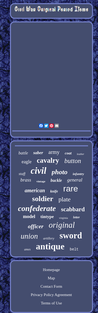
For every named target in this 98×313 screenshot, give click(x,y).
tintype (47, 216)
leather (80, 154)
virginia (63, 217)
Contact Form (51, 286)
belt (74, 249)
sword (71, 235)
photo (60, 172)
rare (70, 188)
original (62, 225)
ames (27, 249)
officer (35, 226)
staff (22, 174)
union (29, 236)
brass (25, 180)
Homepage (51, 270)
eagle (27, 161)
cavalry (48, 160)
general (74, 180)
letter (76, 217)
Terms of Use (51, 303)
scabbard (73, 209)
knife (54, 191)
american (35, 190)
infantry (78, 174)
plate (65, 199)
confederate (37, 208)
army (54, 152)
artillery (48, 238)
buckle (56, 180)
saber (38, 152)
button (72, 160)
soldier (42, 199)
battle (23, 153)
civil (38, 171)
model (29, 216)
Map (51, 278)
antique (50, 246)
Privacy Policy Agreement (51, 295)
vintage (40, 181)
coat (68, 153)
